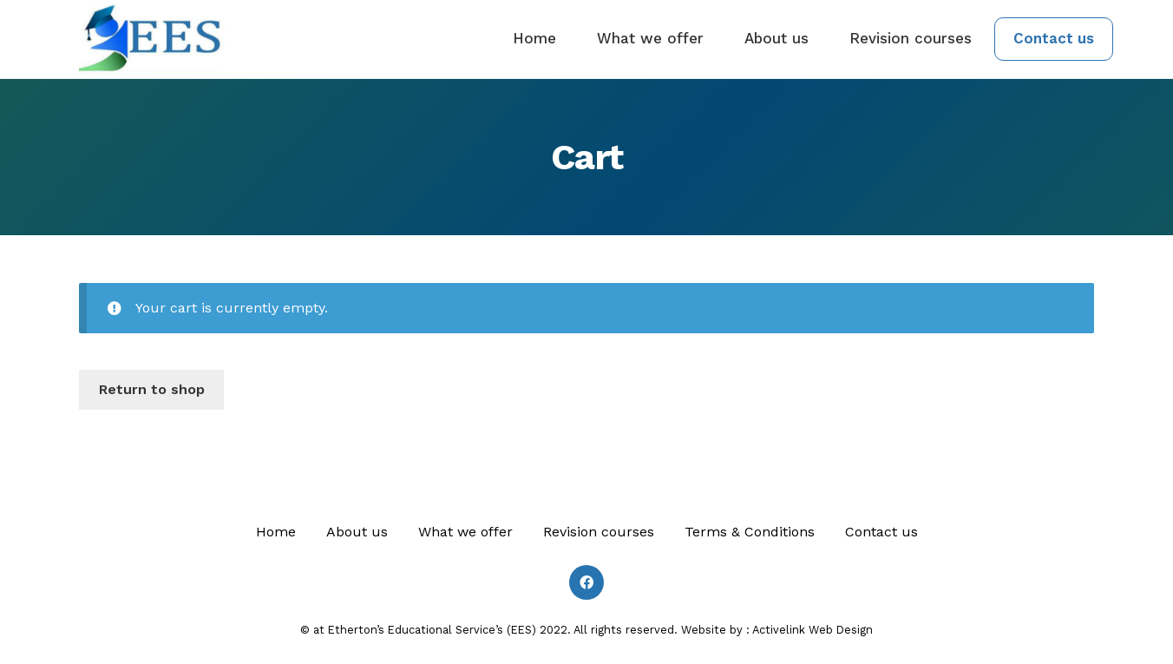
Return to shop (152, 389)
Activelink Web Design (812, 629)
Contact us (1053, 38)
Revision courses (910, 38)
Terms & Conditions (750, 531)
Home (534, 38)
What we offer (650, 38)
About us (776, 38)
